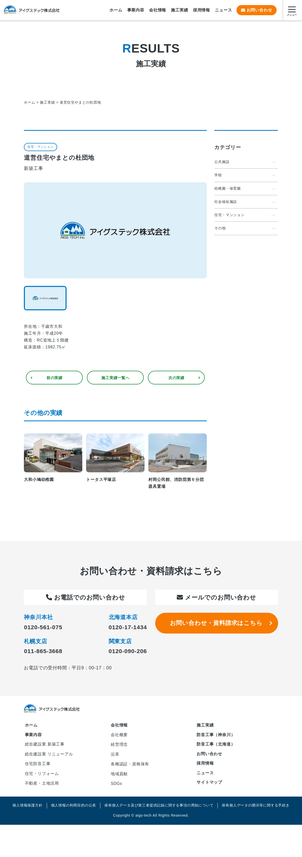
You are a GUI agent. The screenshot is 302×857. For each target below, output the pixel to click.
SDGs (116, 787)
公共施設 (221, 162)
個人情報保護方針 (27, 809)
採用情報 (205, 765)
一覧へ (116, 378)
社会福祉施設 (225, 202)
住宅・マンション (229, 215)
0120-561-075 (44, 627)
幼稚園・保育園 (227, 189)
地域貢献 (119, 776)
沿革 (115, 756)
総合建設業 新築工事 (45, 745)
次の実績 (176, 378)
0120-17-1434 (126, 627)
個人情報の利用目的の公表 (73, 809)
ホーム (31, 726)
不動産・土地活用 (42, 786)
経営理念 (119, 746)
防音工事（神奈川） (216, 736)
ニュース (205, 774)
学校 (218, 175)
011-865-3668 (44, 651)
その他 (220, 229)
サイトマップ (209, 784)
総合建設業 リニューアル (49, 756)
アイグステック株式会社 (32, 10)
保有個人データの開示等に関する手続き (255, 809)
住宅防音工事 (38, 766)
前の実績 (54, 378)
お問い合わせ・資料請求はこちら (216, 624)
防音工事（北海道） (216, 745)
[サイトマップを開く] (291, 10)
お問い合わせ (256, 10)
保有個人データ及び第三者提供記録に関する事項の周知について (158, 809)
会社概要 (119, 736)
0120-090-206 (126, 651)
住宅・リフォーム (42, 776)
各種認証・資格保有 (130, 766)
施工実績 (205, 726)
